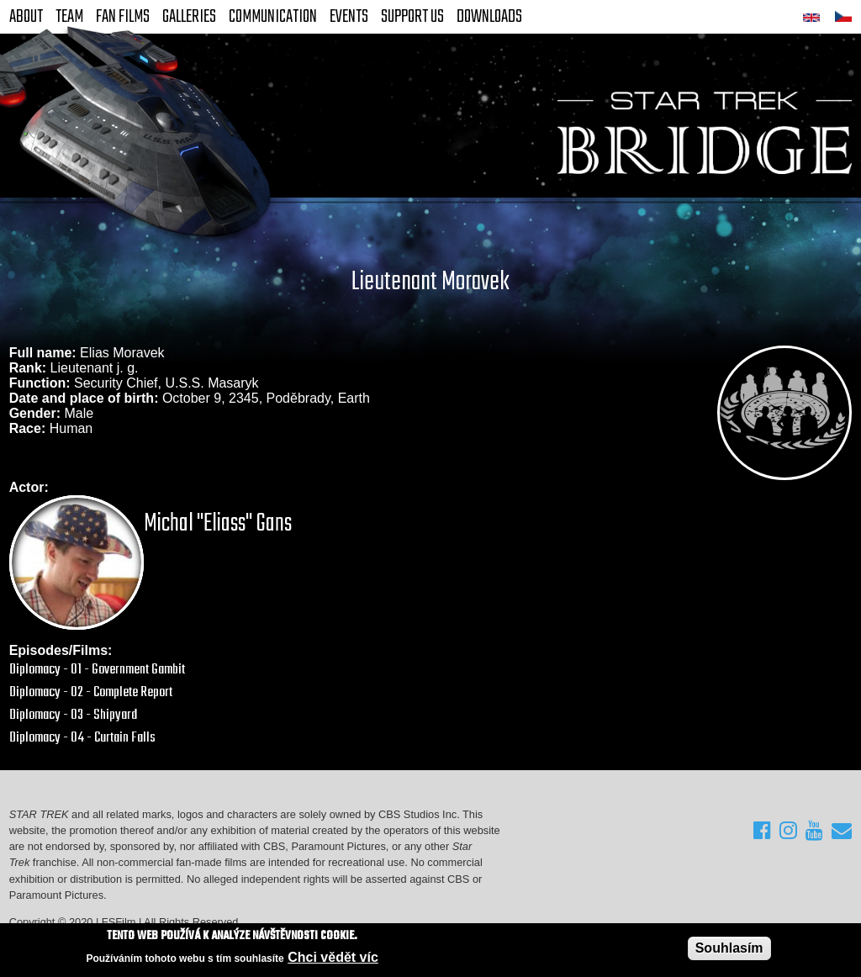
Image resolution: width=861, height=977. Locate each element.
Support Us (412, 17)
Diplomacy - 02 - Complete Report (90, 692)
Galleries (189, 17)
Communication (273, 17)
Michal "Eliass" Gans (218, 524)
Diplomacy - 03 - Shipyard (73, 715)
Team (69, 17)
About (26, 17)
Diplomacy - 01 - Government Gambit (97, 669)
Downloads (489, 17)
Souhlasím (729, 949)
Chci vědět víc (333, 958)
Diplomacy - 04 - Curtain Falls (82, 737)
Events (349, 17)
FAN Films (123, 17)
